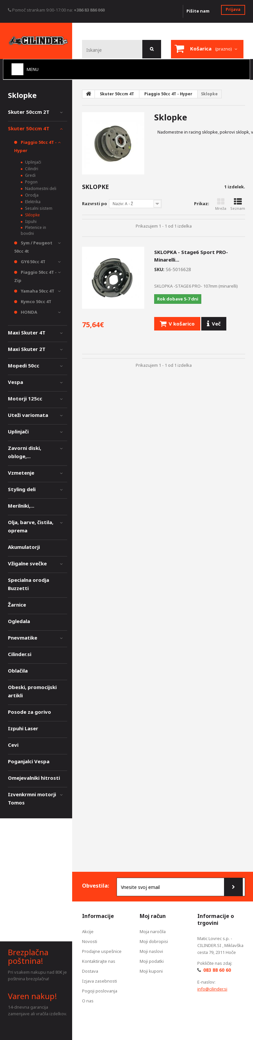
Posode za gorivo (29, 712)
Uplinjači (32, 162)
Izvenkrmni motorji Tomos (32, 798)
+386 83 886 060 (89, 10)
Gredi (30, 175)
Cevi (13, 744)
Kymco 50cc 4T (35, 301)
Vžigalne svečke (27, 563)
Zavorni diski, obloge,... (24, 452)
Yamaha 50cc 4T (37, 291)
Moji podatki (152, 961)
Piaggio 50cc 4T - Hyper (35, 146)
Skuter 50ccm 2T (28, 112)
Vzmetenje (21, 472)
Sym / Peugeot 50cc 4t (33, 247)
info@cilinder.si (212, 989)
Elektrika (32, 202)
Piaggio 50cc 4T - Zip (35, 276)
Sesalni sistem (38, 208)
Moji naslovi (151, 951)
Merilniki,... (21, 505)
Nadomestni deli (40, 188)
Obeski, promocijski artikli (32, 691)
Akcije (88, 931)
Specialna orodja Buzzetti (28, 584)
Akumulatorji (24, 547)
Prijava (233, 9)
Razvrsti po (94, 203)
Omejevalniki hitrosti (34, 777)
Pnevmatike (22, 637)
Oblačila (18, 670)
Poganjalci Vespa (28, 761)
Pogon (31, 182)
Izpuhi (30, 221)
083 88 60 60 (217, 970)
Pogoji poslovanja (99, 991)
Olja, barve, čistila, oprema (30, 526)
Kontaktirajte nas (98, 961)
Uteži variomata (28, 415)
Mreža (220, 204)
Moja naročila (153, 931)
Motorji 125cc (25, 398)
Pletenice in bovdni (33, 230)
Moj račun (153, 916)
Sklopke (32, 215)
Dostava (90, 971)
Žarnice (17, 604)
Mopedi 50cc (23, 365)
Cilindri (31, 169)
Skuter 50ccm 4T (28, 128)
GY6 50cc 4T (32, 262)
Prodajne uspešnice (102, 951)
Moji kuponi (151, 971)
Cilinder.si (19, 654)
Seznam (237, 204)
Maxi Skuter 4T (26, 332)
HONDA (28, 312)
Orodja (31, 195)
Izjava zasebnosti (99, 981)
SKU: (159, 269)
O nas (88, 1001)
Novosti (89, 941)
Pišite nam (198, 11)
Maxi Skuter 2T (26, 349)
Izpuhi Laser (23, 728)
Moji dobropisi (154, 941)
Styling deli (22, 489)
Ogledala (19, 621)
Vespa (15, 382)
